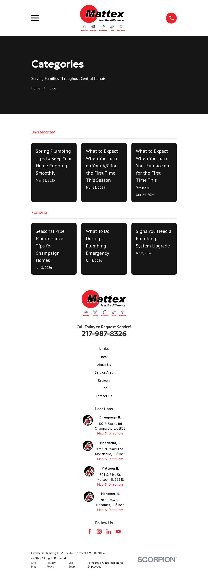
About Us (104, 364)
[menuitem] (36, 565)
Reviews (104, 380)
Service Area (104, 372)
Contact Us (104, 396)
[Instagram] (99, 531)
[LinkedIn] (108, 531)
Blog (104, 388)
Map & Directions (110, 433)
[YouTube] (118, 531)
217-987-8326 (104, 333)
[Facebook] (89, 531)
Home (104, 357)
